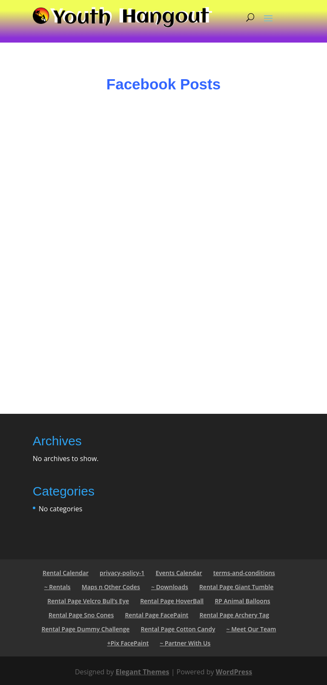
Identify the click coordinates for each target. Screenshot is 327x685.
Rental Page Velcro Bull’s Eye (88, 601)
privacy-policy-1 (122, 573)
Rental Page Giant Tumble (236, 587)
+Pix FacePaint (128, 643)
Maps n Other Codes (111, 587)
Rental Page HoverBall (172, 601)
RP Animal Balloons (242, 601)
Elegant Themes (142, 671)
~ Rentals (57, 587)
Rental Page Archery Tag (234, 615)
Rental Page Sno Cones (81, 615)
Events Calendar (178, 573)
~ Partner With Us (185, 643)
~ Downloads (169, 587)
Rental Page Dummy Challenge (86, 629)
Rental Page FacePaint (156, 615)
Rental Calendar (66, 573)
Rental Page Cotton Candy (178, 629)
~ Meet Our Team (251, 629)
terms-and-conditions (244, 573)
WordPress (234, 671)
